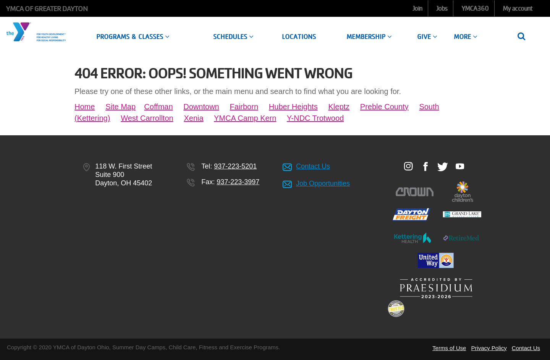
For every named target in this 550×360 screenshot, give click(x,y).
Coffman (158, 106)
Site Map (120, 106)
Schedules (233, 37)
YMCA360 (475, 8)
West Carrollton (147, 118)
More (465, 37)
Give (427, 37)
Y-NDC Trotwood (315, 118)
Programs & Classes (133, 37)
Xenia (193, 118)
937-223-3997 (238, 182)
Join (417, 8)
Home (84, 106)
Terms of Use (449, 348)
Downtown (201, 106)
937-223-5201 (235, 166)
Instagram (408, 166)
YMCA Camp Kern (245, 118)
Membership (369, 37)
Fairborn (244, 106)
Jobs (441, 8)
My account (517, 8)
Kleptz (338, 106)
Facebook (425, 166)
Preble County (384, 106)
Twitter (442, 166)
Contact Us (313, 166)
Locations (299, 37)
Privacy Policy (488, 348)
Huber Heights (293, 106)
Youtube (459, 166)
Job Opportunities (323, 183)
